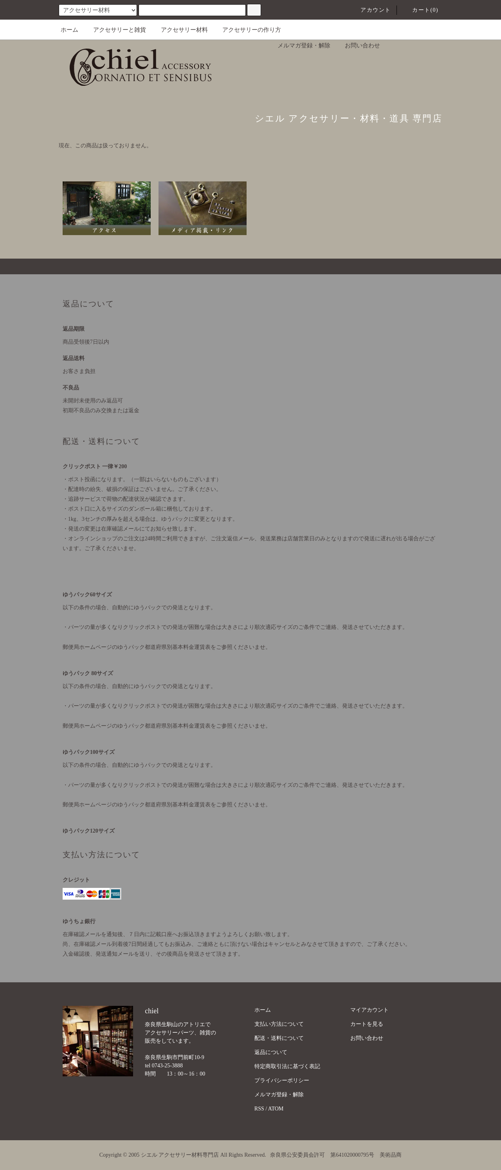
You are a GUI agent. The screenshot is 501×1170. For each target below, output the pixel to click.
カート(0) (420, 10)
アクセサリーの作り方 (247, 30)
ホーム (69, 30)
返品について (270, 1052)
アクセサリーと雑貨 (115, 30)
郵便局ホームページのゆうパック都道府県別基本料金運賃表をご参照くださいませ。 (167, 647)
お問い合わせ (357, 45)
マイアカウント (369, 1010)
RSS (259, 1109)
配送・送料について (279, 1038)
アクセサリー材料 (179, 30)
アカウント (371, 10)
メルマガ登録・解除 (299, 45)
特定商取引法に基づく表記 (287, 1066)
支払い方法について (279, 1024)
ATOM (275, 1109)
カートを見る (366, 1024)
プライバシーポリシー (281, 1080)
